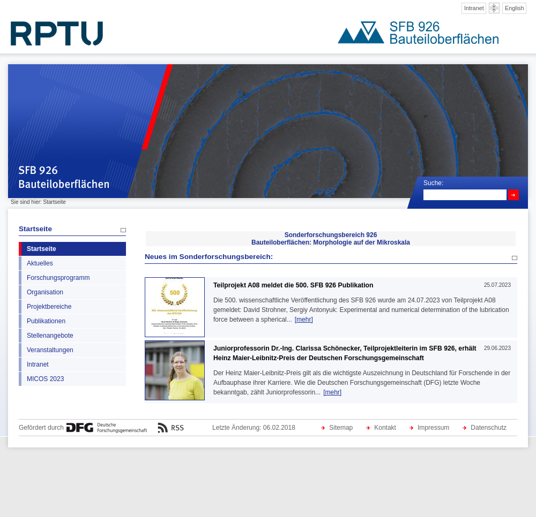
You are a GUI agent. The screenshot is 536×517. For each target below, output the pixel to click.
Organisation (45, 292)
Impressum (433, 427)
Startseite (35, 229)
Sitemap (341, 427)
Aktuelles (40, 263)
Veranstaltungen (50, 350)
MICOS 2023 (45, 379)
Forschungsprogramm (58, 278)
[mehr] (304, 319)
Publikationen (46, 321)
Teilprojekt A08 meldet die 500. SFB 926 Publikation (293, 285)
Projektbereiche (49, 306)
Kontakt (385, 427)
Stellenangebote (50, 335)
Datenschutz (489, 427)
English (514, 8)
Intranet (474, 8)
